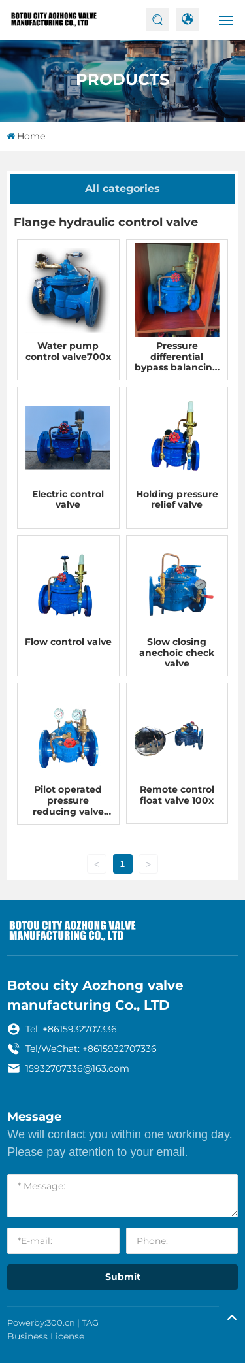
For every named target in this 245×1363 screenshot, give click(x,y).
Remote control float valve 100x (177, 794)
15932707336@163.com (77, 1068)
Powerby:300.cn (41, 1322)
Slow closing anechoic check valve (176, 653)
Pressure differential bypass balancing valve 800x (177, 362)
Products (122, 78)
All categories (122, 188)
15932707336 (128, 1049)
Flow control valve (68, 642)
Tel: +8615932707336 (71, 1029)
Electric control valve (68, 499)
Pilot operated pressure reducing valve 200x (68, 805)
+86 (89, 1049)
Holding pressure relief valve (177, 499)
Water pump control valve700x (68, 351)
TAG (90, 1322)
